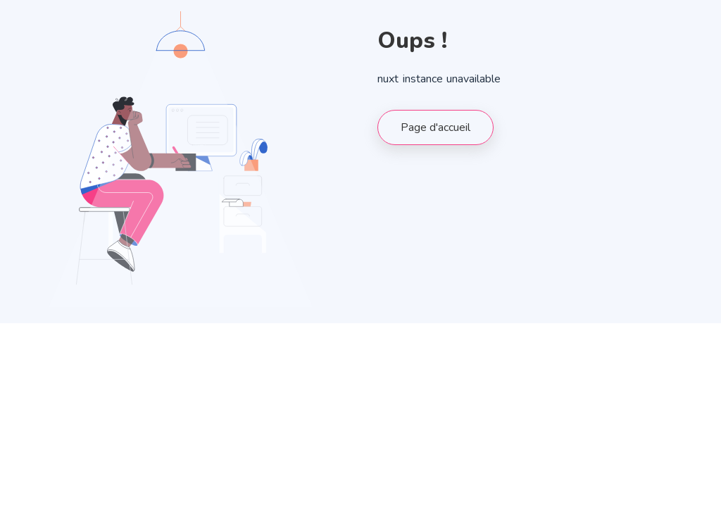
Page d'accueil (435, 127)
